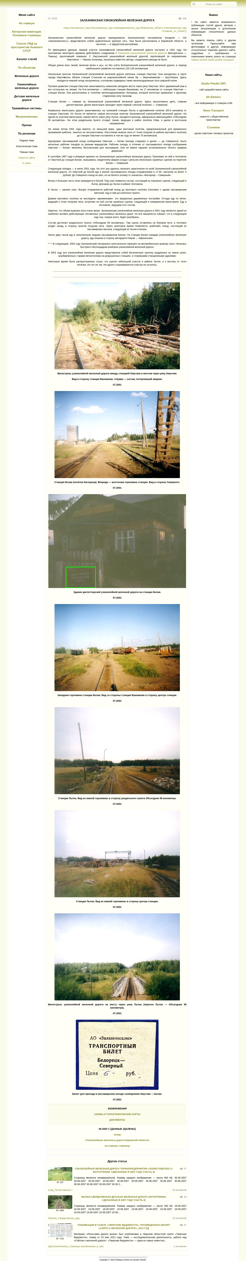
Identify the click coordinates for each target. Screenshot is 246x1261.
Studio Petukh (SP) (213, 83)
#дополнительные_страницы (64, 1246)
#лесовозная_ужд (80, 27)
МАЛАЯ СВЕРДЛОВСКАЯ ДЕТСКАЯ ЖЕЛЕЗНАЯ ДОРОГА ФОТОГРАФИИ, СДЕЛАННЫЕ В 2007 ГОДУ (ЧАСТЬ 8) (123, 1198)
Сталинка (213, 127)
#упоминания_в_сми (92, 1246)
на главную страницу (117, 1145)
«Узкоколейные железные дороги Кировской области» (117, 1140)
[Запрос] (214, 4)
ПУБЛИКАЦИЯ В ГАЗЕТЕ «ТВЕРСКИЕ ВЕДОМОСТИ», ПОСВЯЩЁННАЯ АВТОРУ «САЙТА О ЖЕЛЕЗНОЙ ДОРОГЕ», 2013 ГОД (124, 1227)
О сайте (26, 163)
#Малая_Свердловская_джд (64, 1218)
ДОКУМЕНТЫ (117, 1119)
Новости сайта (27, 157)
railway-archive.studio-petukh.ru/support (212, 59)
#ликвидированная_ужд (126, 27)
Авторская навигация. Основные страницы (27, 33)
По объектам (26, 67)
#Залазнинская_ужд (175, 27)
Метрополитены (27, 116)
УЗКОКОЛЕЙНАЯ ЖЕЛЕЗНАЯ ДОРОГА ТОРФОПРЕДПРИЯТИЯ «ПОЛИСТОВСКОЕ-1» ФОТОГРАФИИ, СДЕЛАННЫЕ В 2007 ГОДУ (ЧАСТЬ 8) (124, 1170)
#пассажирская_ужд (101, 27)
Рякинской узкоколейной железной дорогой (142, 53)
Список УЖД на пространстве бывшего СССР (27, 47)
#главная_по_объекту (174, 31)
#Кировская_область (151, 27)
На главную (27, 23)
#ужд (66, 27)
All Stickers (213, 97)
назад (117, 1134)
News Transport (213, 110)
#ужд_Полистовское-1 (60, 1190)
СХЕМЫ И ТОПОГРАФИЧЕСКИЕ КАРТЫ (117, 1114)
